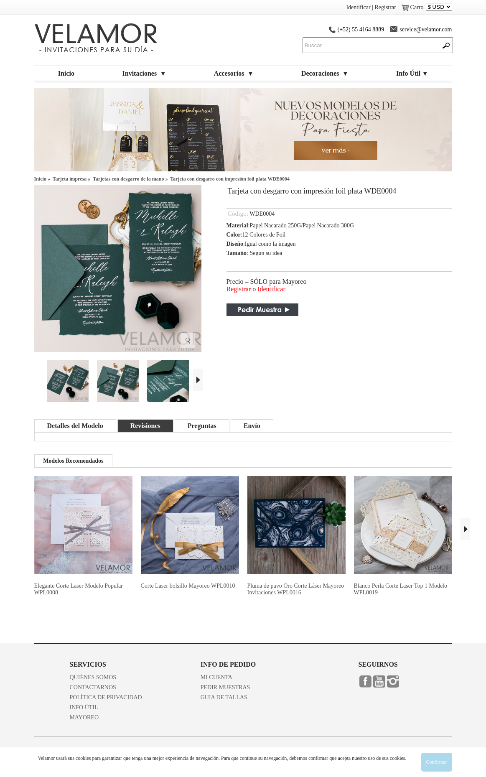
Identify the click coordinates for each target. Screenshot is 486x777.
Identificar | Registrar (371, 7)
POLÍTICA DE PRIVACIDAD (106, 697)
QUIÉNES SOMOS (93, 677)
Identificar (271, 289)
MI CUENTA (216, 677)
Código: (238, 213)
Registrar (238, 289)
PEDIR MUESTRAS (225, 687)
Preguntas (202, 425)
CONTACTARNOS (93, 687)
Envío (252, 425)
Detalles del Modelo (75, 425)
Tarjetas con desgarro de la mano (128, 179)
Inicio (66, 73)
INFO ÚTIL (84, 707)
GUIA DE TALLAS (224, 697)
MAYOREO (84, 717)
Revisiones (145, 425)
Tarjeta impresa (70, 179)
